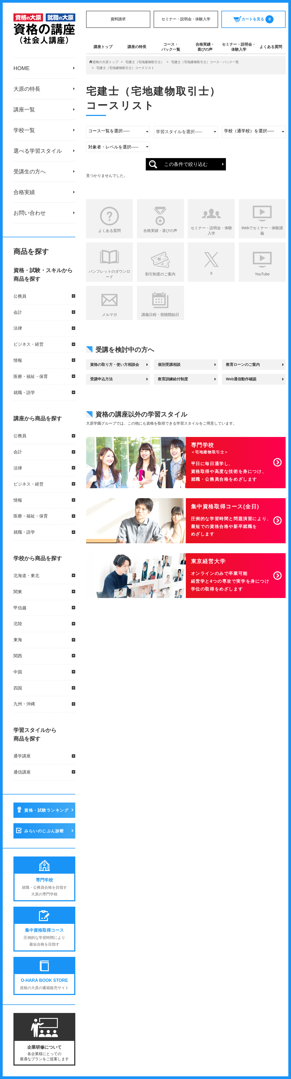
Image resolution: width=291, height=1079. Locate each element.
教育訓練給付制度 (173, 379)
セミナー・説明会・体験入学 (185, 19)
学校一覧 (24, 130)
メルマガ (109, 314)
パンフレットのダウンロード (109, 274)
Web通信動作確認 (241, 379)
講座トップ (103, 47)
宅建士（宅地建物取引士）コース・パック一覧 (205, 62)
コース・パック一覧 (170, 46)
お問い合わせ (29, 213)
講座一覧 (24, 109)
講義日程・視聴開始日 (160, 314)
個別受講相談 (169, 364)
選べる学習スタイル (37, 151)
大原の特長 (26, 89)
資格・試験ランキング (46, 810)
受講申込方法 (101, 379)
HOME (21, 68)
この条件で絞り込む (186, 164)
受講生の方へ (29, 171)
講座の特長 (136, 47)
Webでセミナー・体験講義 (262, 230)
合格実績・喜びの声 (205, 46)
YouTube (262, 274)
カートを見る (253, 19)
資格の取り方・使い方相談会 (114, 364)
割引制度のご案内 (160, 274)
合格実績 (24, 192)
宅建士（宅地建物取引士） (144, 62)
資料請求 (118, 19)
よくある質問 (271, 47)
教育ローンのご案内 (243, 364)
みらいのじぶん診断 (44, 831)
